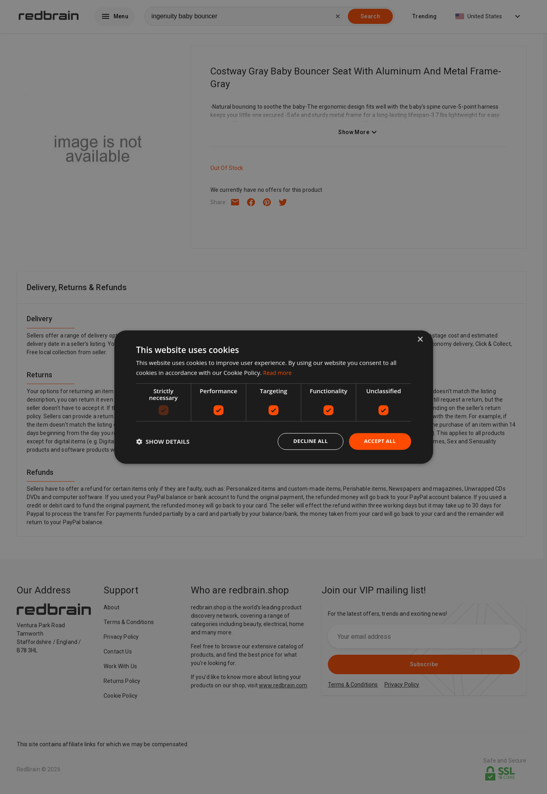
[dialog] (273, 397)
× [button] (420, 339)
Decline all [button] (307, 441)
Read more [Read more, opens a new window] (278, 372)
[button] (163, 441)
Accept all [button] (379, 441)
